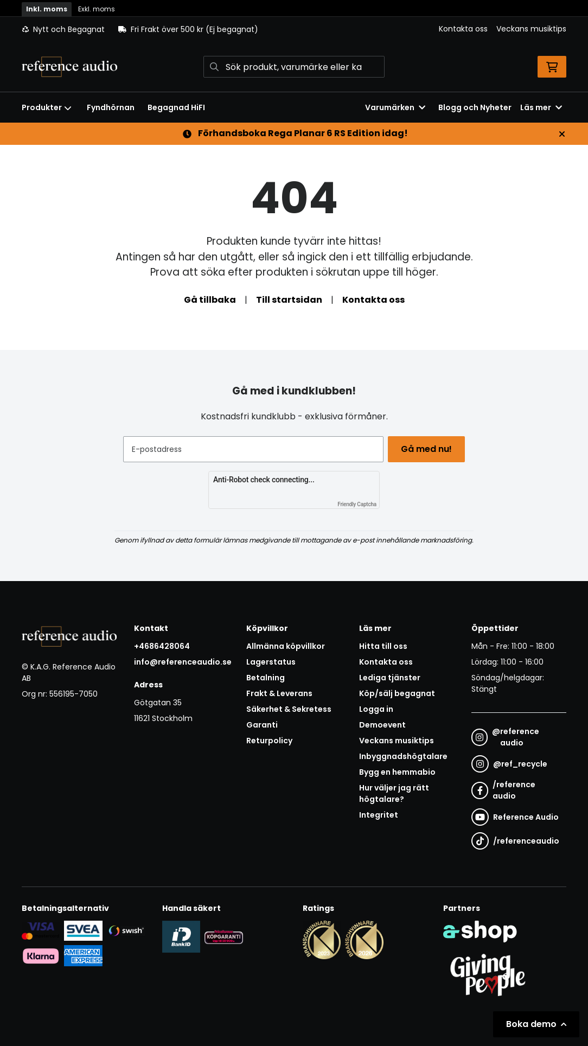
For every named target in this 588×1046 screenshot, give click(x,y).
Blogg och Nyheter (475, 107)
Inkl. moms (46, 9)
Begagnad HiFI (176, 107)
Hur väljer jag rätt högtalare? (394, 793)
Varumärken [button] (395, 107)
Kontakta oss (463, 28)
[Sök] (294, 67)
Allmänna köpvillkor (285, 646)
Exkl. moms (96, 9)
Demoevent (382, 724)
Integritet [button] (378, 814)
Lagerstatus (271, 661)
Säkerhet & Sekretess (288, 709)
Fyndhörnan (111, 107)
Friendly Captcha (356, 504)
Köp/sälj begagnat (397, 693)
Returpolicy (269, 740)
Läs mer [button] (541, 107)
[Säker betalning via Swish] (126, 930)
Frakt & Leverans (279, 693)
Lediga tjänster (389, 677)
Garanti (262, 724)
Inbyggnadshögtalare (403, 756)
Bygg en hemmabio (397, 772)
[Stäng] (561, 134)
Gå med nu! (428, 449)
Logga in (376, 709)
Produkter (47, 107)
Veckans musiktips (531, 28)
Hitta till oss (383, 646)
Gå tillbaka (210, 300)
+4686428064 (162, 646)
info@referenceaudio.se (183, 661)
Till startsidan (289, 300)
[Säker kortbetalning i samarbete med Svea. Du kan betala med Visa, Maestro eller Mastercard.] (41, 930)
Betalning (265, 677)
